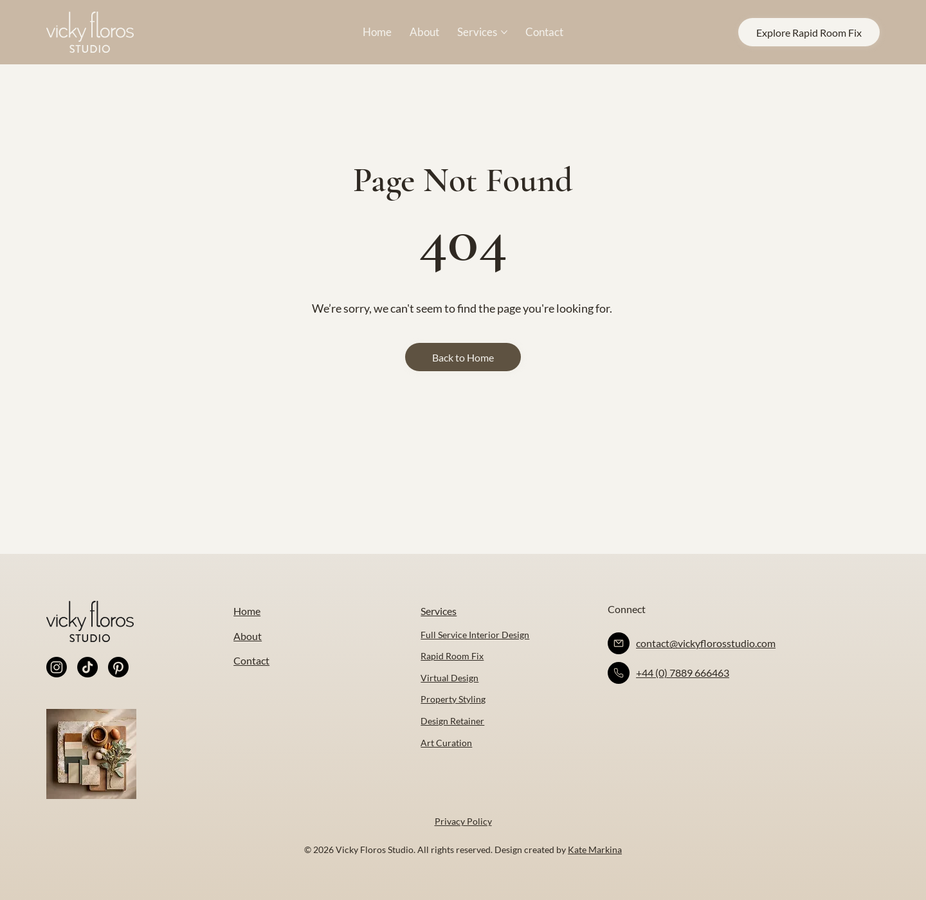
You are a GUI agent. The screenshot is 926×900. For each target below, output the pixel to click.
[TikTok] (87, 667)
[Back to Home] (463, 357)
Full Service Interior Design (475, 634)
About (247, 636)
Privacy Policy (463, 821)
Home (246, 611)
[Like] (619, 643)
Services (439, 611)
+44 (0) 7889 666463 (682, 672)
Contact (251, 660)
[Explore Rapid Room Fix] (809, 32)
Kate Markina (595, 849)
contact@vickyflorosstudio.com (706, 643)
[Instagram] (56, 667)
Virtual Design (449, 677)
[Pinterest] (118, 667)
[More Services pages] (504, 32)
